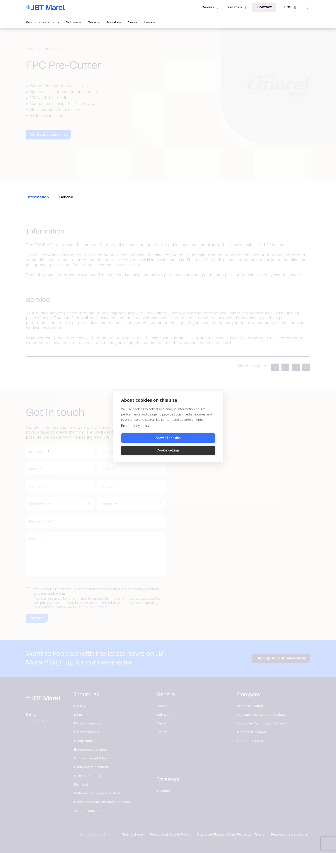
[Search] (307, 7)
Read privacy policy (135, 431)
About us (114, 22)
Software (73, 22)
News (132, 22)
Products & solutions (42, 22)
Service (94, 22)
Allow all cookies (143, 444)
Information (37, 197)
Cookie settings (192, 444)
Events (149, 22)
